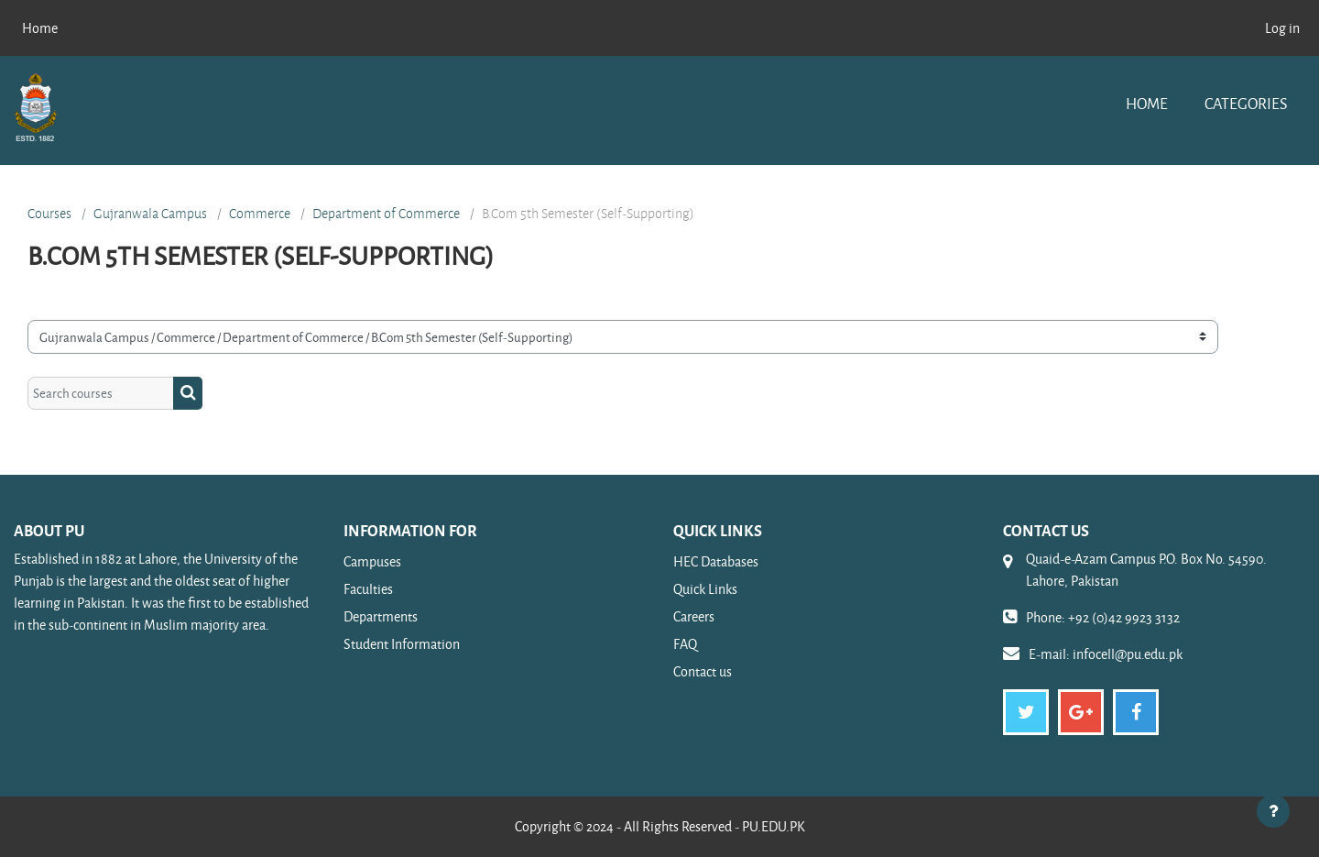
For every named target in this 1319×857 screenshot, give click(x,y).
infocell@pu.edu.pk (1128, 654)
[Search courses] (100, 394)
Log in (1282, 28)
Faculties (368, 589)
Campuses (372, 561)
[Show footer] (1273, 811)
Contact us (702, 671)
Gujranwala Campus (150, 213)
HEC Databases (715, 561)
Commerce (259, 213)
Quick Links (705, 589)
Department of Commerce (386, 213)
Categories (1246, 103)
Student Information (401, 644)
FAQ (685, 644)
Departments (380, 616)
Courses (49, 213)
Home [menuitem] (40, 28)
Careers (693, 616)
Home (1147, 103)
